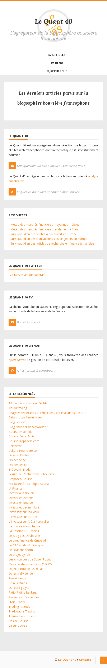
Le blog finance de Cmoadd (27, 540)
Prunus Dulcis (18, 583)
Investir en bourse (21, 503)
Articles (56, 55)
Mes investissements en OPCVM (30, 564)
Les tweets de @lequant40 (27, 275)
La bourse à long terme (24, 526)
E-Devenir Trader (20, 469)
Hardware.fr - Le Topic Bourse (29, 484)
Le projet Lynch (19, 555)
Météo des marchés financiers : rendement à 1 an (44, 229)
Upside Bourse (18, 621)
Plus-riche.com (18, 578)
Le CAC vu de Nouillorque (26, 545)
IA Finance (16, 488)
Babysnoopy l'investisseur (26, 417)
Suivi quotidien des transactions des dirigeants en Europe (48, 239)
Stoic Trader (17, 602)
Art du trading (18, 408)
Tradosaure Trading (22, 611)
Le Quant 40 (54, 21)
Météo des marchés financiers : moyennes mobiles (44, 224)
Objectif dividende (21, 573)
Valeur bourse (18, 625)
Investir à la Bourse (22, 493)
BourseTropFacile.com (24, 441)
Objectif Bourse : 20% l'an (26, 569)
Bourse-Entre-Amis (21, 436)
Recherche (57, 71)
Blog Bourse (17, 422)
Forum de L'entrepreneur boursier (31, 474)
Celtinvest (15, 446)
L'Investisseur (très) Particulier (29, 521)
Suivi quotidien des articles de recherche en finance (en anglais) (53, 243)
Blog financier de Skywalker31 (29, 427)
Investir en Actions (21, 498)
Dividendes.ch (18, 465)
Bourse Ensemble (20, 432)
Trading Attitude (19, 607)
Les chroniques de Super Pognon (31, 559)
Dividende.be (17, 460)
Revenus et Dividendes (24, 597)
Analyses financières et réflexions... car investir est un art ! (47, 413)
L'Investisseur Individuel (24, 512)
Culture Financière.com (24, 451)
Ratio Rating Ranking (23, 592)
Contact (85, 660)
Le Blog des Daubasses (25, 536)
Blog (57, 63)
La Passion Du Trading (24, 531)
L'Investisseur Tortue (23, 517)
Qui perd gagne (19, 588)
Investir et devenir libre (24, 507)
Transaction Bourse (22, 616)
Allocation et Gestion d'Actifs (28, 403)
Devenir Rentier (19, 455)
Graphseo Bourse (20, 479)
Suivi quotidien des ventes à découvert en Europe (43, 234)
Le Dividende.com (21, 550)
